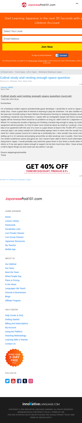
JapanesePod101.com (27, 412)
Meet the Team (12, 272)
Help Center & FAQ (14, 315)
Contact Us (10, 344)
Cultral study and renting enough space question (35, 77)
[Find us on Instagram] (30, 381)
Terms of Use (32, 61)
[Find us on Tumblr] (25, 381)
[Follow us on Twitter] (7, 381)
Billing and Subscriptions (16, 323)
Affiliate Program (13, 300)
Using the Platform (13, 331)
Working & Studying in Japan (50, 72)
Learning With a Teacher (16, 339)
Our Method (10, 264)
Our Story (9, 268)
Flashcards (10, 225)
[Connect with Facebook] (62, 55)
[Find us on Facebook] (19, 381)
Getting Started (12, 319)
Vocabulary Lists (12, 229)
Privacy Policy (42, 61)
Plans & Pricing (12, 280)
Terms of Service (38, 417)
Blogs (7, 296)
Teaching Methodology (15, 335)
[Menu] (5, 5)
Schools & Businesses (15, 292)
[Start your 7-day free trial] (14, 358)
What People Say (13, 276)
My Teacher (10, 245)
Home (8, 217)
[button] (77, 5)
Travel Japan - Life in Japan (26, 72)
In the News (10, 284)
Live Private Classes (14, 233)
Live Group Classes (14, 237)
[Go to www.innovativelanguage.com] (41, 403)
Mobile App (10, 249)
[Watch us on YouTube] (13, 381)
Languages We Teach (15, 288)
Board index (8, 72)
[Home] (38, 7)
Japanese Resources (15, 241)
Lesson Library (12, 221)
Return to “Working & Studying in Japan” (16, 179)
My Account (10, 327)
